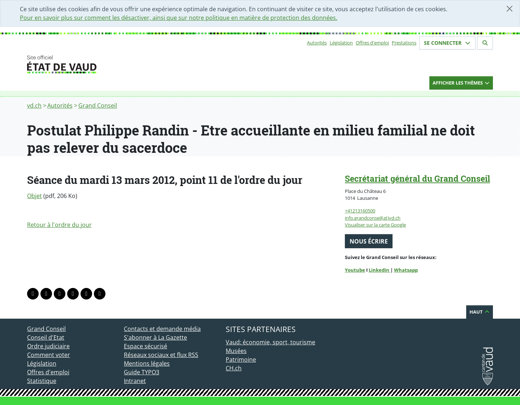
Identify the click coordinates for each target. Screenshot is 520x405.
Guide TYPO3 (141, 372)
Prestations (404, 42)
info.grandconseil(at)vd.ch (372, 218)
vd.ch (34, 105)
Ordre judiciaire (48, 346)
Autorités (317, 42)
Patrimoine (241, 359)
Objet (34, 196)
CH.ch (234, 368)
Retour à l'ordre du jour (59, 225)
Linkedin (379, 270)
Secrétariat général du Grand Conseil (417, 178)
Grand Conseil (97, 105)
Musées (236, 351)
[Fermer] (509, 8)
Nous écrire (369, 241)
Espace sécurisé (145, 346)
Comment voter (48, 355)
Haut (479, 312)
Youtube (355, 270)
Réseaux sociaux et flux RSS (161, 355)
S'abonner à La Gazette (155, 337)
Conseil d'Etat (45, 337)
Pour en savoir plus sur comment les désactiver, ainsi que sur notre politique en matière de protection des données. (178, 18)
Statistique (41, 381)
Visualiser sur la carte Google (375, 224)
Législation (341, 42)
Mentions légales (147, 363)
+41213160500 (360, 210)
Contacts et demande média (162, 329)
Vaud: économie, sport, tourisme (270, 342)
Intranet (135, 381)
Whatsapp (406, 270)
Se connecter (447, 42)
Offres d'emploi (372, 42)
